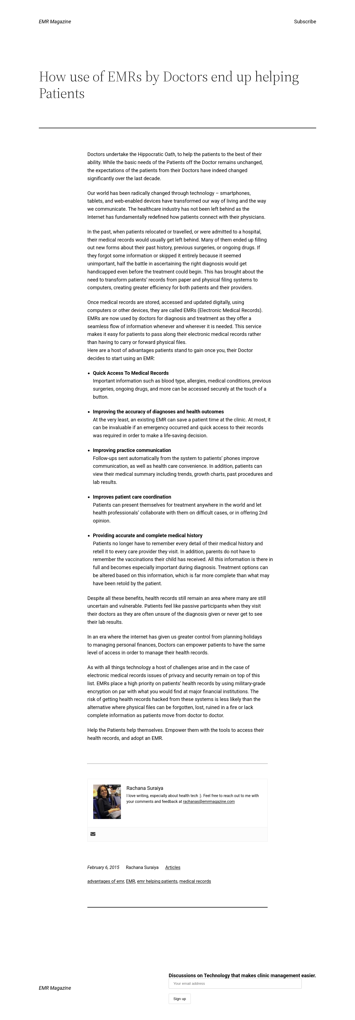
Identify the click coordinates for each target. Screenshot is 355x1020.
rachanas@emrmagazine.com (209, 801)
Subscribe (305, 21)
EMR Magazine (55, 21)
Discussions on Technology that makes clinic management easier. (242, 981)
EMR (130, 881)
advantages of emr (105, 881)
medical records (195, 881)
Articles (172, 867)
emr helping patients (157, 881)
